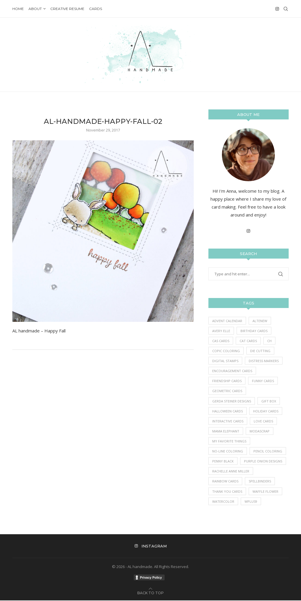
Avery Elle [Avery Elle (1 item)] (221, 331)
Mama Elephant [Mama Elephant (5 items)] (225, 431)
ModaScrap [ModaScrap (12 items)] (260, 431)
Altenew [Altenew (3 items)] (259, 321)
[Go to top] (150, 593)
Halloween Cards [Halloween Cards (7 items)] (227, 411)
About (35, 8)
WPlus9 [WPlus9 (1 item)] (251, 502)
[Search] (286, 8)
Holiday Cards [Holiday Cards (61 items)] (265, 411)
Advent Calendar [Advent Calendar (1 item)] (227, 321)
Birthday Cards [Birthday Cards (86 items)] (253, 331)
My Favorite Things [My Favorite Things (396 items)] (229, 441)
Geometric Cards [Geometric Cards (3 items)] (227, 391)
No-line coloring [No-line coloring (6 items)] (227, 451)
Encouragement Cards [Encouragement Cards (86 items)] (232, 371)
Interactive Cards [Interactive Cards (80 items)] (227, 421)
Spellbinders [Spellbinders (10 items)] (260, 482)
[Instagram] (277, 8)
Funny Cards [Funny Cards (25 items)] (263, 381)
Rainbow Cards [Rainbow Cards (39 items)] (225, 482)
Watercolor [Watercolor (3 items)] (223, 502)
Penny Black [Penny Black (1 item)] (223, 461)
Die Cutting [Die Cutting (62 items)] (260, 351)
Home (18, 8)
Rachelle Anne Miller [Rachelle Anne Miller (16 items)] (230, 471)
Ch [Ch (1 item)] (269, 341)
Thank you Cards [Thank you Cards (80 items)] (227, 492)
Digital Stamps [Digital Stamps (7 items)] (225, 361)
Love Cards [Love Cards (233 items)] (263, 421)
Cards (95, 8)
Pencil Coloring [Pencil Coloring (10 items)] (267, 451)
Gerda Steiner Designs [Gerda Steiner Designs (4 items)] (231, 401)
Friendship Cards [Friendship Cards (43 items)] (227, 381)
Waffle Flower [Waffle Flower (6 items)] (265, 492)
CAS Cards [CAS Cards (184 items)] (220, 341)
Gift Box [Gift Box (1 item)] (268, 401)
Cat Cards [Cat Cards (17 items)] (248, 341)
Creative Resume (67, 8)
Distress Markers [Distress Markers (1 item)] (264, 361)
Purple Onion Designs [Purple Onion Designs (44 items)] (263, 461)
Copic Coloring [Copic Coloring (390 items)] (226, 351)
